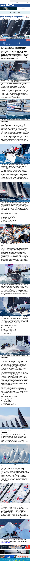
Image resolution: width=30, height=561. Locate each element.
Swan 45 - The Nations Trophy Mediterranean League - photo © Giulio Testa (15, 202)
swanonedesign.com (6, 542)
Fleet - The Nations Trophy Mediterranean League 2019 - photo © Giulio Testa (15, 429)
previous (3, 40)
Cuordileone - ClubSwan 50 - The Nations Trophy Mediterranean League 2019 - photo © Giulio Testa (15, 80)
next (28, 40)
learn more (17, 560)
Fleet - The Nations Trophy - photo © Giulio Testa (15, 464)
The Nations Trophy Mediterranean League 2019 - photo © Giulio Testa (15, 119)
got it (23, 560)
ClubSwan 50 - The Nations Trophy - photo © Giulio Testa (15, 539)
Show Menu (15, 13)
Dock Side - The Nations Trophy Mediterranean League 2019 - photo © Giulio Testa (15, 503)
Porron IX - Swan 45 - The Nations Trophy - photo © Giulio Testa (15, 243)
